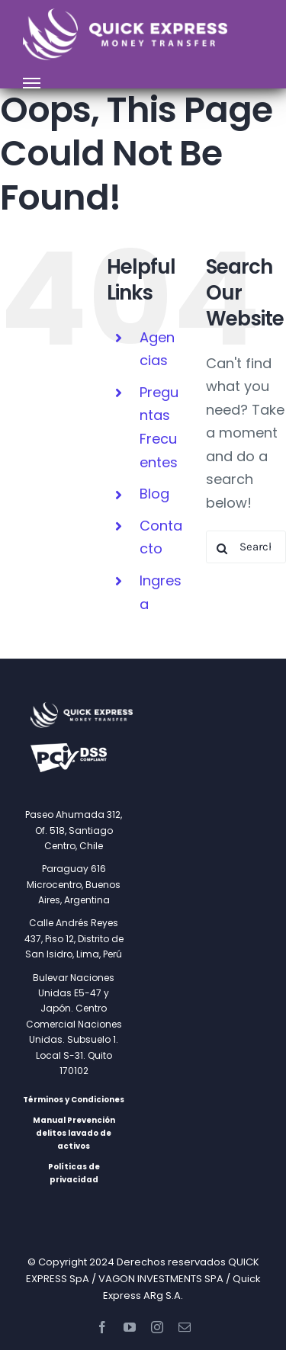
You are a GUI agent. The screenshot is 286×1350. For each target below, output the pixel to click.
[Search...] (246, 547)
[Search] (222, 548)
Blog (154, 493)
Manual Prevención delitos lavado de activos (74, 1133)
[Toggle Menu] (32, 83)
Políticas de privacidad (74, 1173)
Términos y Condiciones (73, 1099)
